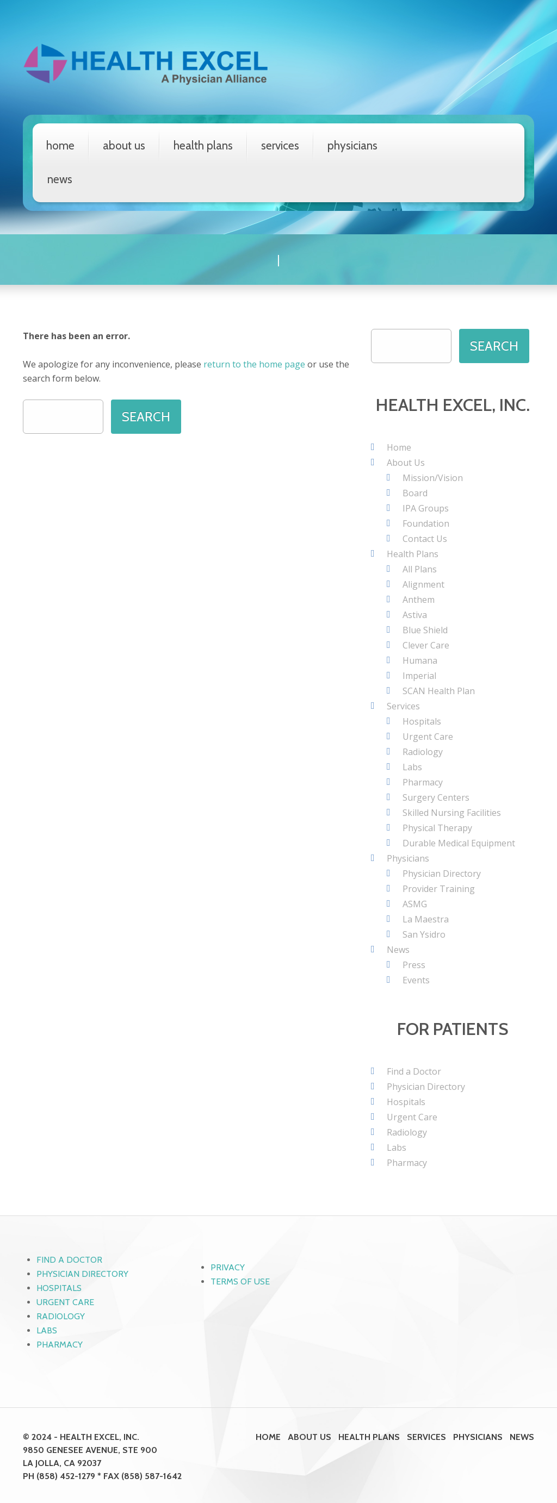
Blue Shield (425, 629)
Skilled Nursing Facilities (452, 812)
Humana (420, 660)
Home (60, 145)
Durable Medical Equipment (459, 843)
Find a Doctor (414, 1071)
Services (280, 145)
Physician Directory (442, 873)
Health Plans (203, 145)
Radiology (423, 751)
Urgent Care (428, 736)
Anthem (419, 599)
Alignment (423, 584)
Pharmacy (423, 782)
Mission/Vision (433, 477)
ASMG (415, 903)
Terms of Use (240, 1281)
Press (414, 964)
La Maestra (426, 919)
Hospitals (422, 721)
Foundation (426, 523)
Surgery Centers (436, 797)
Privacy (228, 1267)
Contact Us (425, 538)
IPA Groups (426, 508)
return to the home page (254, 364)
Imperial (419, 675)
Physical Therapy (437, 827)
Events (416, 980)
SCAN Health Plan (439, 690)
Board (415, 492)
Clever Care (426, 645)
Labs (412, 766)
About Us (124, 145)
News (59, 179)
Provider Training (439, 888)
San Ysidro (424, 934)
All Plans (420, 569)
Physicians (352, 145)
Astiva (415, 614)
